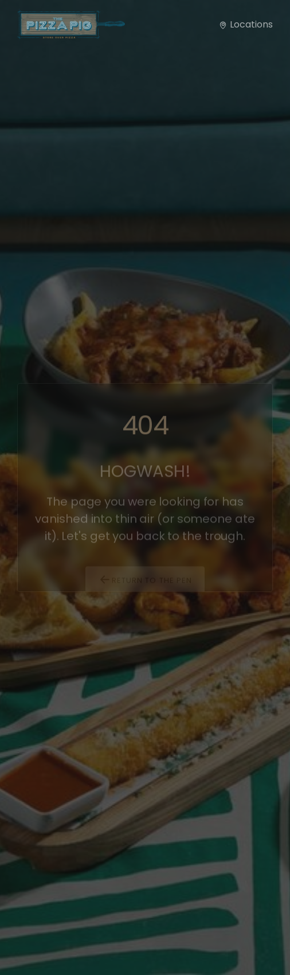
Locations (245, 24)
